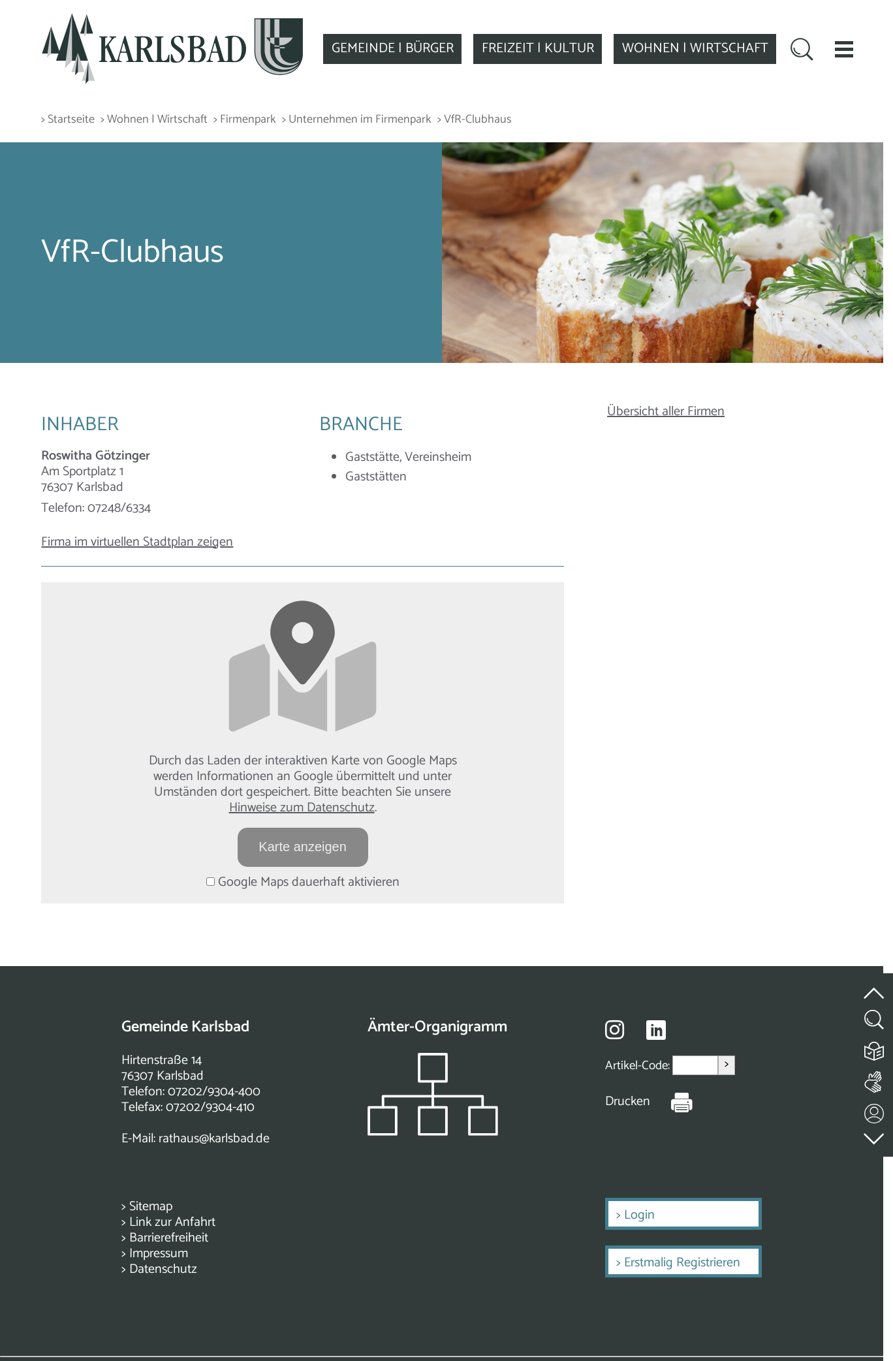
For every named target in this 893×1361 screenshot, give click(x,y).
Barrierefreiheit (168, 1238)
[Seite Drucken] (671, 1102)
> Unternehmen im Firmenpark (356, 120)
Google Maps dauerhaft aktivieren (303, 882)
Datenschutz (163, 1269)
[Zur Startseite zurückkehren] (172, 20)
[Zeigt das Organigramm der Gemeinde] (433, 1132)
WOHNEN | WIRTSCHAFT (695, 48)
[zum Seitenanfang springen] (874, 985)
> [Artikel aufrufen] (726, 1065)
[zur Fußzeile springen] (874, 1135)
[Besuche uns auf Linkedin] (656, 1030)
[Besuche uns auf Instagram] (614, 1029)
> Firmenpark (244, 120)
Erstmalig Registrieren (682, 1263)
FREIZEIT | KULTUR (538, 48)
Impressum (158, 1253)
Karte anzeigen (302, 846)
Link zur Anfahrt (172, 1222)
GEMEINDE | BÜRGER (393, 48)
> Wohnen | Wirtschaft (154, 120)
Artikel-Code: (638, 1065)
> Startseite (68, 120)
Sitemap (150, 1206)
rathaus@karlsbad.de (214, 1139)
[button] (844, 49)
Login (639, 1215)
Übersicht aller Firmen (666, 411)
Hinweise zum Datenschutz (302, 808)
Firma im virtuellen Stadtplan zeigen (137, 542)
